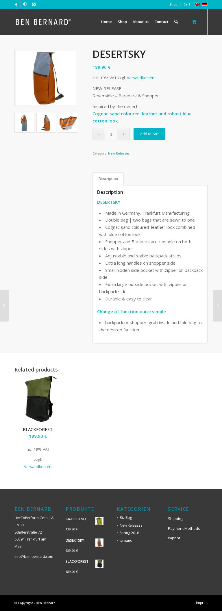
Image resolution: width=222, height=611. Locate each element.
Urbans (126, 540)
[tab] (108, 178)
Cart (187, 4)
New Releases (119, 153)
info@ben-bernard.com (33, 556)
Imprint (174, 538)
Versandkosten (140, 77)
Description (108, 178)
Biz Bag (126, 517)
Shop (173, 4)
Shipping (175, 518)
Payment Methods (184, 528)
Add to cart (149, 133)
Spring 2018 (129, 532)
